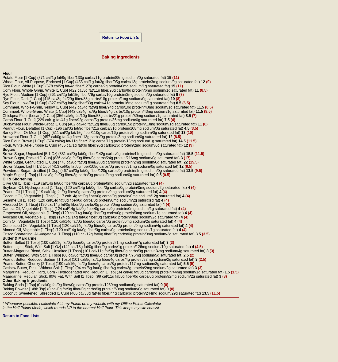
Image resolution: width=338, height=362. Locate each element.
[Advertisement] (120, 13)
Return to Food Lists (21, 316)
